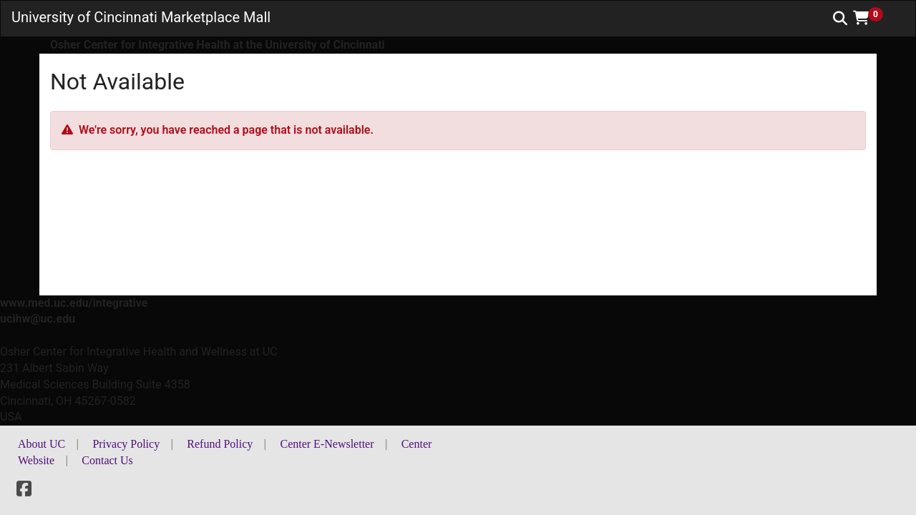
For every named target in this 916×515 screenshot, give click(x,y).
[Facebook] (23, 491)
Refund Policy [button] (220, 444)
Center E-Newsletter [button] (327, 444)
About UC (41, 444)
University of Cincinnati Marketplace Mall (141, 17)
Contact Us (107, 460)
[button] (873, 17)
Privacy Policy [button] (126, 444)
